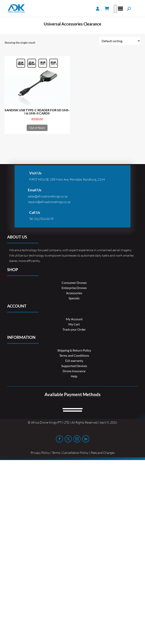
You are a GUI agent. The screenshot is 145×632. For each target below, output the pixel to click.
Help (74, 376)
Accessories (74, 293)
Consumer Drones (74, 282)
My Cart (74, 324)
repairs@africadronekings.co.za (49, 202)
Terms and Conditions (74, 355)
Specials (74, 298)
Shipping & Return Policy (74, 350)
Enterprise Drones (74, 288)
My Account (74, 319)
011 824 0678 (44, 219)
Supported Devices (74, 366)
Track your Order (74, 329)
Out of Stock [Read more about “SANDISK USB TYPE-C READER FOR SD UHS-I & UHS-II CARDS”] (37, 127)
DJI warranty (74, 360)
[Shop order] (119, 41)
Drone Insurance (74, 371)
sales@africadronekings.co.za (47, 196)
